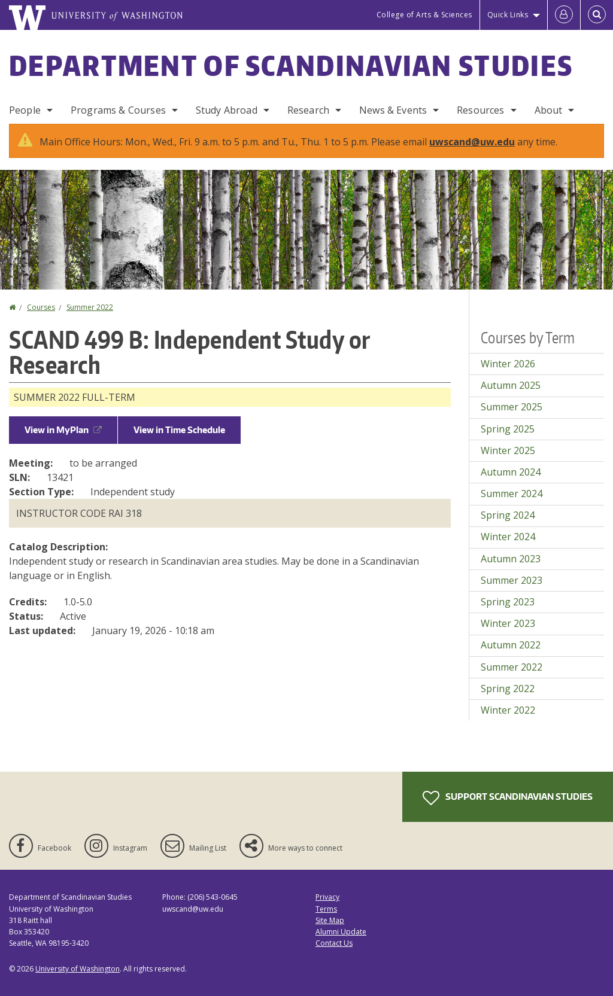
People (25, 110)
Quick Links (508, 15)
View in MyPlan (63, 430)
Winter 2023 (508, 623)
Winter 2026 (508, 363)
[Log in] (564, 15)
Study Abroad (226, 110)
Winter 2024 (508, 536)
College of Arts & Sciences (424, 15)
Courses (41, 307)
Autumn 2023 (511, 558)
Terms (326, 909)
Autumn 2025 (511, 385)
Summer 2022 (89, 307)
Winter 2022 (508, 710)
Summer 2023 (511, 580)
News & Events (393, 110)
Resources (480, 110)
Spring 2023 (508, 601)
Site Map (329, 920)
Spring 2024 (508, 515)
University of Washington (77, 969)
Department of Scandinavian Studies (291, 65)
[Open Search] (597, 15)
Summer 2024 (511, 493)
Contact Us (334, 943)
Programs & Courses (118, 110)
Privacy (327, 897)
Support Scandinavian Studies (508, 798)
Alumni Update (340, 932)
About (549, 110)
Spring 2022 (508, 688)
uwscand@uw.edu (472, 141)
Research (308, 110)
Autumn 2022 (511, 644)
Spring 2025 (508, 428)
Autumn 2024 (511, 472)
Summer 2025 (511, 406)
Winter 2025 (508, 450)
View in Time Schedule (179, 430)
